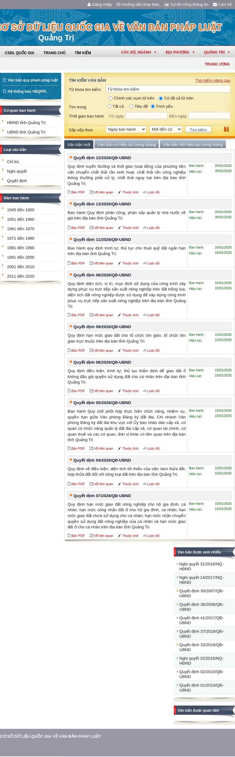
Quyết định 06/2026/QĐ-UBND (102, 362)
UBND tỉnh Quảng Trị (26, 132)
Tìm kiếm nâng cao (213, 80)
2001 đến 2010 (21, 266)
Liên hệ (222, 4)
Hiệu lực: (196, 171)
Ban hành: (196, 165)
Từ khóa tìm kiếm (85, 89)
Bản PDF (78, 192)
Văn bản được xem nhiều (199, 552)
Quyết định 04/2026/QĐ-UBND (102, 460)
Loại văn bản (15, 150)
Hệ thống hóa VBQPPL (27, 91)
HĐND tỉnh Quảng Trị (26, 122)
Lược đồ (153, 192)
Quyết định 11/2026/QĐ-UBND (102, 239)
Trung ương (217, 64)
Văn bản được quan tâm (198, 710)
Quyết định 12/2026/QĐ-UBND (102, 158)
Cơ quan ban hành (19, 110)
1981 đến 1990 (21, 247)
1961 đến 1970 (21, 229)
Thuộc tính (130, 192)
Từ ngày (116, 116)
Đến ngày (178, 116)
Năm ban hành (16, 198)
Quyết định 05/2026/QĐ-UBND (102, 402)
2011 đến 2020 (21, 276)
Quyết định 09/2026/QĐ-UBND (102, 326)
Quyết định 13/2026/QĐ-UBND (102, 204)
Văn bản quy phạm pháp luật (33, 80)
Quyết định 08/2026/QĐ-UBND (102, 275)
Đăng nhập (100, 4)
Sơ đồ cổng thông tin (186, 4)
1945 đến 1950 (21, 210)
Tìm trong (77, 107)
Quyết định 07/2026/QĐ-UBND (102, 495)
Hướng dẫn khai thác (138, 4)
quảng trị (217, 52)
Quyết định (17, 180)
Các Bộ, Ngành (138, 52)
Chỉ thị (13, 161)
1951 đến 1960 (21, 219)
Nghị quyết (17, 171)
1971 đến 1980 (21, 238)
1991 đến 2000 (21, 257)
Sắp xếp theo (81, 130)
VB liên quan (103, 192)
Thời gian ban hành (86, 116)
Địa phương (180, 52)
